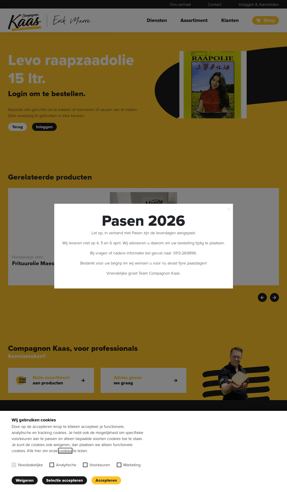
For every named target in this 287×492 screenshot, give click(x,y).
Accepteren (106, 480)
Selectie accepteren (64, 480)
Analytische (63, 464)
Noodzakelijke (27, 464)
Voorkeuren (96, 464)
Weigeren (25, 480)
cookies (65, 450)
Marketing (129, 464)
